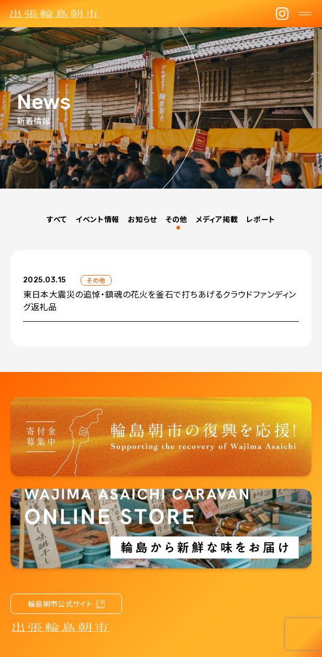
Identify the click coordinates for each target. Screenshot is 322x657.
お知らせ (142, 219)
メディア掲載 (217, 219)
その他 (176, 219)
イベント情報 (97, 219)
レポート (260, 219)
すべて (57, 219)
